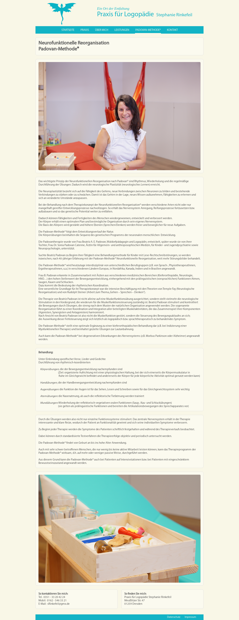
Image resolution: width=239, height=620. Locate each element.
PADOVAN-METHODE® (148, 30)
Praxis (84, 30)
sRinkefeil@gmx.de (58, 604)
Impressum (190, 617)
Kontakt (172, 30)
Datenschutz (173, 617)
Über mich (101, 30)
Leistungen (121, 30)
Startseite (67, 30)
